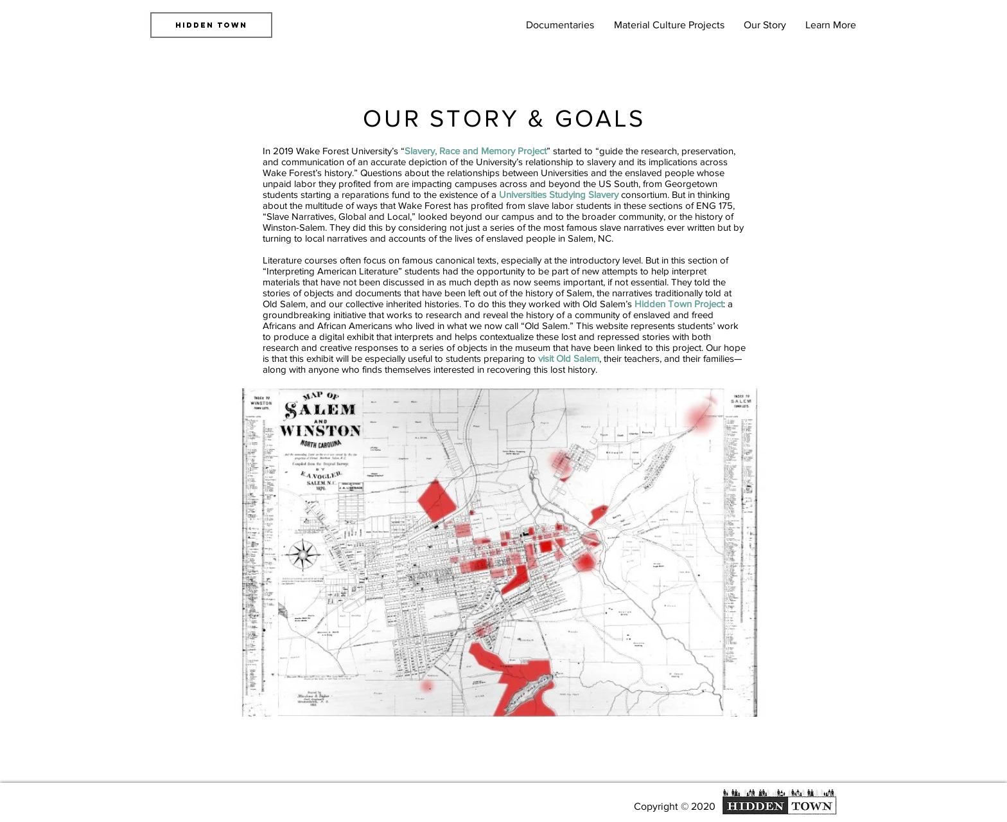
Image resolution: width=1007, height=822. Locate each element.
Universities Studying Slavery (558, 194)
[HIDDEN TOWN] (211, 25)
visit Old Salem (568, 358)
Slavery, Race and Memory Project (476, 150)
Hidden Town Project (679, 303)
